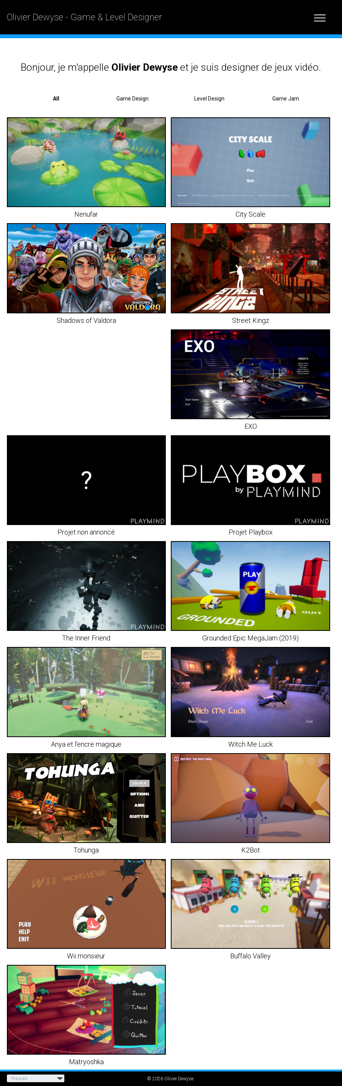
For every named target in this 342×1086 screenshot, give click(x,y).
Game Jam (285, 99)
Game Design (132, 99)
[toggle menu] (319, 16)
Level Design (209, 99)
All (56, 99)
